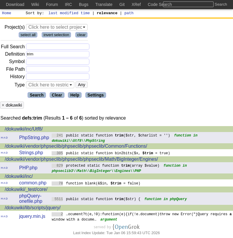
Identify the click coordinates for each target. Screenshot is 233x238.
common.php (33, 183)
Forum (52, 4)
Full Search (13, 47)
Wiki (35, 4)
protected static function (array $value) (106, 166)
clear (81, 35)
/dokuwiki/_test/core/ (26, 190)
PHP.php (28, 168)
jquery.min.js (32, 217)
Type (19, 85)
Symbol (17, 62)
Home (6, 13)
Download (15, 4)
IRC (68, 4)
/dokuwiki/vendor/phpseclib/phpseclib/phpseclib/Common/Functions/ (76, 146)
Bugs (83, 4)
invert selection (56, 35)
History (17, 77)
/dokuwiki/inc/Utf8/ (24, 129)
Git (122, 4)
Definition (15, 54)
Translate (103, 4)
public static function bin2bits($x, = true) (111, 153)
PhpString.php (34, 138)
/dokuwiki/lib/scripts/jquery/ (32, 208)
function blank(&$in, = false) (96, 183)
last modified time (69, 13)
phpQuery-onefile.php (30, 199)
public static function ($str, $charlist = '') (111, 136)
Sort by (34, 13)
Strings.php (31, 153)
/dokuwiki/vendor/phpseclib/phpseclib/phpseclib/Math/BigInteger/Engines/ (81, 160)
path (129, 13)
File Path (15, 70)
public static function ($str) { (96, 199)
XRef (136, 4)
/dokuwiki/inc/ (19, 177)
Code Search (160, 4)
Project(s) (14, 27)
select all (28, 35)
